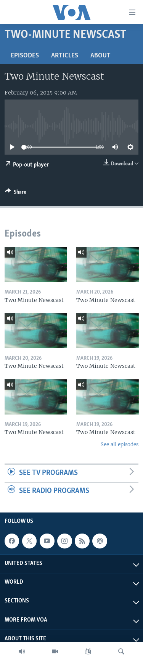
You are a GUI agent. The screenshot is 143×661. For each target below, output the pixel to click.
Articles (64, 55)
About (100, 55)
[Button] (15, 193)
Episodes (25, 55)
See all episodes (119, 444)
